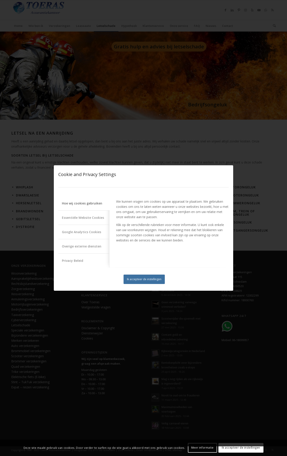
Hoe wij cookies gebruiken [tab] (82, 203)
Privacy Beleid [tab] (72, 260)
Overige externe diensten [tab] (81, 246)
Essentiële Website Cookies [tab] (83, 217)
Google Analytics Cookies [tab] (81, 232)
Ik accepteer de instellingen (144, 279)
